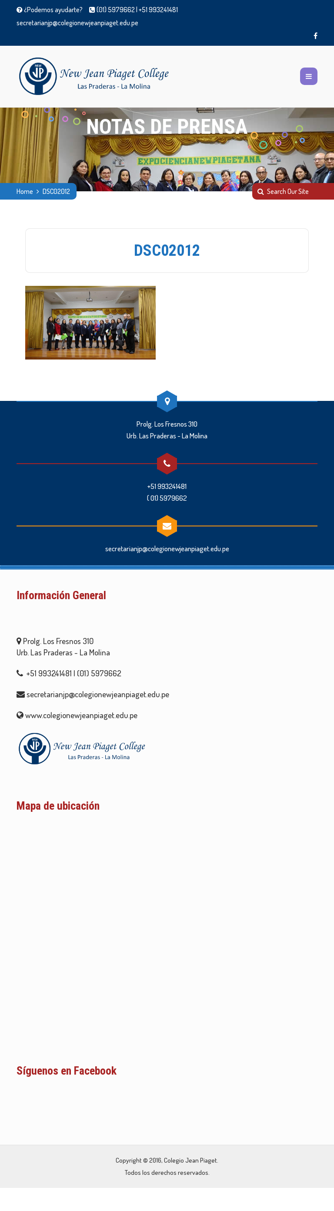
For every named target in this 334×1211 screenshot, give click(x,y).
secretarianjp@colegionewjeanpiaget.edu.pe (77, 22)
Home (25, 191)
